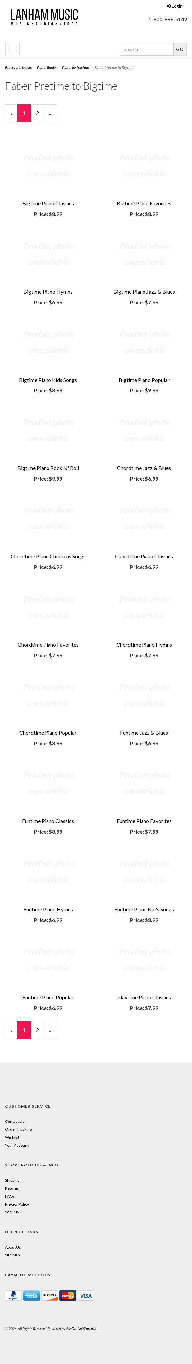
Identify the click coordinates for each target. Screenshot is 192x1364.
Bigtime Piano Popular (144, 380)
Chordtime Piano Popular (48, 732)
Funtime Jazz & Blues (144, 732)
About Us (13, 1247)
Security (12, 1212)
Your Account (17, 1145)
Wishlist (12, 1137)
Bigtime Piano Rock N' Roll (48, 468)
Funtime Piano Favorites (144, 821)
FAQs (10, 1196)
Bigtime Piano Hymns (48, 291)
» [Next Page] (53, 116)
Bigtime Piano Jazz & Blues (144, 291)
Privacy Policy (17, 1204)
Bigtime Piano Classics (48, 203)
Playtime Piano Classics (144, 997)
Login (175, 6)
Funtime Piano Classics (48, 821)
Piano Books (47, 67)
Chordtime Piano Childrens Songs (48, 556)
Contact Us (14, 1121)
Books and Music (18, 67)
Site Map (12, 1255)
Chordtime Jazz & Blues (144, 468)
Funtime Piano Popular (48, 997)
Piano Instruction (75, 67)
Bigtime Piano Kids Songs (48, 380)
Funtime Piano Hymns (48, 909)
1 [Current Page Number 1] (27, 116)
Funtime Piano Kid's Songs (144, 909)
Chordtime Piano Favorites (48, 644)
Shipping (12, 1180)
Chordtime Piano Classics (144, 556)
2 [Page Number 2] (40, 113)
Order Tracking (18, 1129)
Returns (12, 1188)
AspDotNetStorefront (82, 1328)
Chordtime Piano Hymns (144, 644)
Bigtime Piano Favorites (144, 203)
